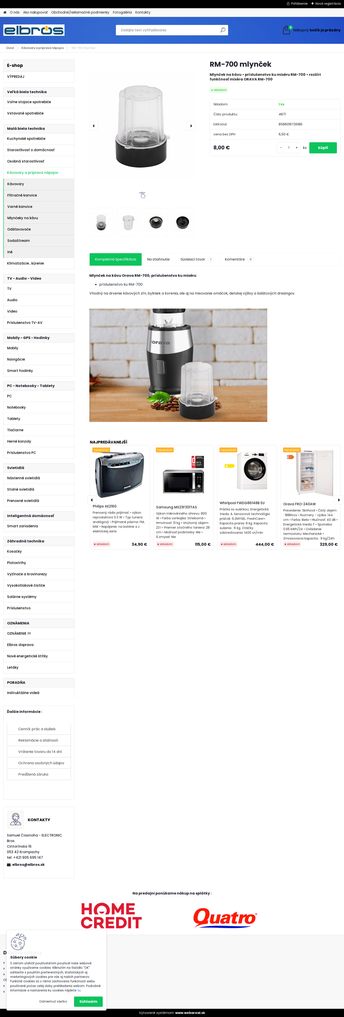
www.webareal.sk (190, 1013)
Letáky (12, 667)
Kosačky (14, 551)
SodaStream (18, 240)
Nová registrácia (328, 3)
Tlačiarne (15, 430)
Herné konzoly (19, 441)
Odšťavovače (19, 229)
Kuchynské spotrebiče (26, 138)
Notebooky (16, 407)
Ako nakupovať (35, 12)
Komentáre (239, 259)
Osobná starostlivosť (25, 161)
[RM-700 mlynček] (142, 126)
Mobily (12, 348)
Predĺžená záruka (33, 774)
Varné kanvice (19, 206)
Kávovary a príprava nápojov (43, 48)
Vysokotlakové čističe (26, 585)
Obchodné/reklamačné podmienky (80, 12)
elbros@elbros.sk (28, 864)
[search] (222, 31)
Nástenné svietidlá (23, 478)
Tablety (13, 418)
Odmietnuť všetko (53, 1001)
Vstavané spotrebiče (25, 113)
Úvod (10, 48)
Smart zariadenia (22, 526)
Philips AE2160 (105, 506)
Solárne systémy (21, 596)
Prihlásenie (299, 3)
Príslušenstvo (18, 608)
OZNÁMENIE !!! (19, 633)
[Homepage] (4, 12)
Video (12, 311)
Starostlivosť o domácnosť (30, 150)
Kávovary (15, 184)
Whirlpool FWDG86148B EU (242, 503)
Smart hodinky (20, 370)
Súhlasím (88, 1001)
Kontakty (143, 12)
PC (9, 396)
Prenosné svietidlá (23, 500)
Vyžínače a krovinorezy (27, 574)
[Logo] (33, 30)
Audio (12, 300)
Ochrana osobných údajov (41, 763)
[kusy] (289, 148)
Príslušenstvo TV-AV (24, 322)
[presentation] (93, 125)
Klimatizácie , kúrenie (25, 263)
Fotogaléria (122, 12)
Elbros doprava (20, 644)
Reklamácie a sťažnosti (38, 740)
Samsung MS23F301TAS (176, 507)
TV (9, 288)
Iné (9, 252)
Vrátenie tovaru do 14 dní (40, 751)
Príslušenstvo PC (21, 452)
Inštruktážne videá (23, 692)
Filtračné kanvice (22, 195)
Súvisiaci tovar (197, 259)
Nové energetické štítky (27, 656)
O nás (15, 12)
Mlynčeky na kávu (22, 218)
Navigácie (16, 359)
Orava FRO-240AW (299, 504)
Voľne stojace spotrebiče (29, 102)
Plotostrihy (16, 562)
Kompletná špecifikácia (115, 259)
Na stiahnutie (158, 259)
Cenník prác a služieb (37, 729)
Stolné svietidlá (20, 489)
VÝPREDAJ (15, 76)
